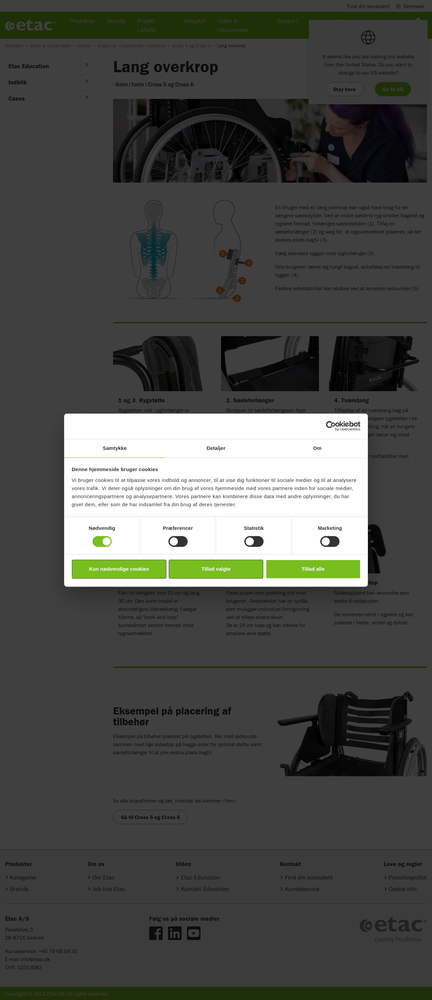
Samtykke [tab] (115, 448)
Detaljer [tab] (216, 448)
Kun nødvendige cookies (119, 569)
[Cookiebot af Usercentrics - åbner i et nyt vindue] (330, 426)
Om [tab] (317, 448)
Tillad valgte (216, 569)
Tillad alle (312, 569)
